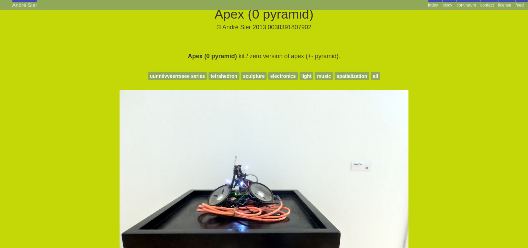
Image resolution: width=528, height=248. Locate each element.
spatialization (352, 76)
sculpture (254, 76)
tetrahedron (224, 76)
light (306, 76)
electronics (283, 76)
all (375, 76)
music (324, 76)
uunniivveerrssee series (177, 76)
